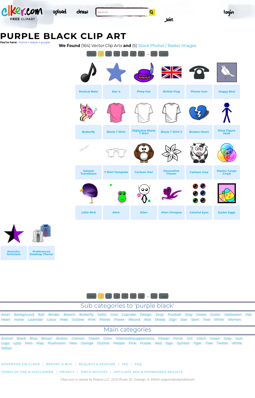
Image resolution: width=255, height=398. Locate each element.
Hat (249, 314)
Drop (160, 314)
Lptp (17, 343)
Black (21, 338)
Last (163, 53)
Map (40, 343)
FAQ (138, 364)
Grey (227, 338)
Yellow (6, 348)
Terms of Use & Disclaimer (27, 372)
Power (119, 319)
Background (24, 314)
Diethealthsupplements (135, 338)
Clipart (94, 338)
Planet (105, 319)
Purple (145, 343)
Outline (78, 319)
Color (108, 338)
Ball (41, 314)
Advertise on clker (20, 364)
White (219, 319)
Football (174, 314)
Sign (173, 319)
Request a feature (97, 364)
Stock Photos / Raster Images (167, 45)
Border (53, 314)
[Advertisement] (37, 133)
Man (28, 343)
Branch (69, 314)
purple (45, 42)
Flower (163, 338)
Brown (47, 338)
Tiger (197, 343)
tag (125, 364)
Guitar (215, 314)
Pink (91, 319)
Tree (206, 319)
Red (147, 319)
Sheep (160, 319)
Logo (5, 343)
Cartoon (78, 338)
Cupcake (129, 314)
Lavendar (35, 319)
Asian (5, 314)
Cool (114, 314)
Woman (234, 319)
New (73, 343)
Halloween (233, 314)
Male (64, 319)
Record (134, 319)
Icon (239, 338)
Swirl (195, 319)
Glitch (201, 338)
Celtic (102, 314)
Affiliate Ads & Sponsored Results (148, 372)
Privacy (67, 372)
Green (201, 314)
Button (61, 338)
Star (184, 319)
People (119, 343)
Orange (87, 343)
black (34, 42)
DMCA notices (94, 372)
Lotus (51, 319)
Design (145, 314)
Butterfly (86, 314)
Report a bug (59, 364)
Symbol (183, 343)
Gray (188, 314)
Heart (5, 319)
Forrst (178, 338)
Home (23, 42)
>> (154, 53)
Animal (7, 338)
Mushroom (56, 343)
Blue (33, 338)
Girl (189, 338)
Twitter (222, 343)
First (91, 53)
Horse (19, 319)
